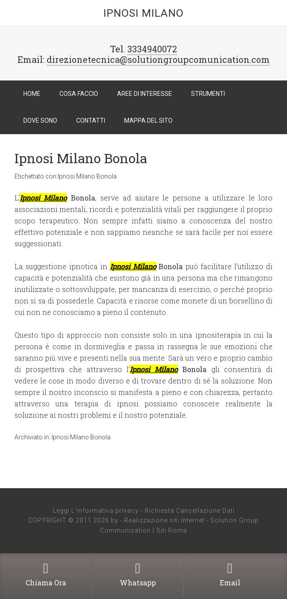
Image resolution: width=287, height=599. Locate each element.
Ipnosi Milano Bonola (81, 158)
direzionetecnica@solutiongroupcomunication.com (158, 59)
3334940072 (152, 49)
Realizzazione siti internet (164, 520)
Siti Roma (171, 530)
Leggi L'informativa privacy (96, 510)
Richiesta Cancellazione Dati (190, 510)
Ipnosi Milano (143, 13)
